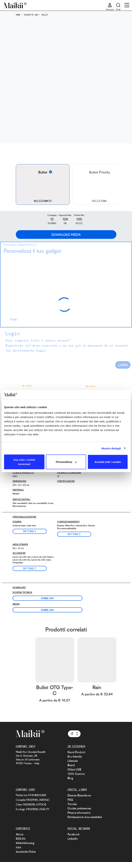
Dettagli (29, 531)
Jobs (18, 847)
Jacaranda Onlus (26, 851)
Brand (71, 765)
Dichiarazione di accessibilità (85, 817)
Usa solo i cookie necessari (24, 462)
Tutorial (72, 804)
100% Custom (76, 774)
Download (47, 598)
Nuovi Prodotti (76, 752)
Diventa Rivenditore (79, 795)
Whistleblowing (25, 843)
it (75, 734)
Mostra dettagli (111, 448)
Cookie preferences (79, 808)
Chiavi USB (74, 769)
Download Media (66, 234)
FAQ (70, 799)
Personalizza (66, 461)
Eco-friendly (75, 756)
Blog (70, 778)
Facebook (73, 834)
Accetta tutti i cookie (107, 461)
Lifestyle (73, 761)
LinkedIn (73, 838)
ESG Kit (21, 838)
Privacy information (79, 812)
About (20, 834)
